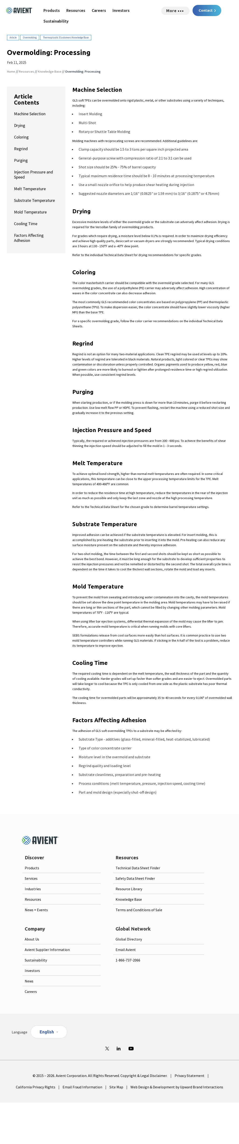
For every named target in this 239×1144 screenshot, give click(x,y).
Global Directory (129, 939)
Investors (121, 10)
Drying (19, 125)
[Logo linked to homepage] (19, 10)
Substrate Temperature (34, 200)
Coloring (21, 137)
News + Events (36, 909)
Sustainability (56, 21)
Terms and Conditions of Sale (139, 909)
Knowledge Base (49, 71)
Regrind (21, 148)
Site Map (116, 1087)
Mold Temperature (30, 212)
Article (13, 37)
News (29, 981)
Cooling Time (25, 223)
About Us (32, 939)
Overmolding (30, 37)
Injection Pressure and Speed (33, 174)
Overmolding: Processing (83, 71)
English (47, 1031)
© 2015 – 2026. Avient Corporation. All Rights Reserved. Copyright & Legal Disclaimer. (100, 1075)
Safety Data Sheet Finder (135, 878)
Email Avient (126, 949)
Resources (75, 10)
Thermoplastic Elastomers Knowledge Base (66, 37)
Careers (99, 10)
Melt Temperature (30, 188)
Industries (33, 889)
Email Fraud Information (82, 1087)
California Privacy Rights (35, 1087)
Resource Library (129, 889)
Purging (21, 160)
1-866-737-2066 (128, 960)
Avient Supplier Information (47, 949)
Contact (206, 10)
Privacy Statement (189, 1075)
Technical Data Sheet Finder (138, 868)
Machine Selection (30, 113)
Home (11, 71)
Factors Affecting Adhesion (29, 238)
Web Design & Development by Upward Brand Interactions (176, 1087)
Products (51, 10)
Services (31, 878)
